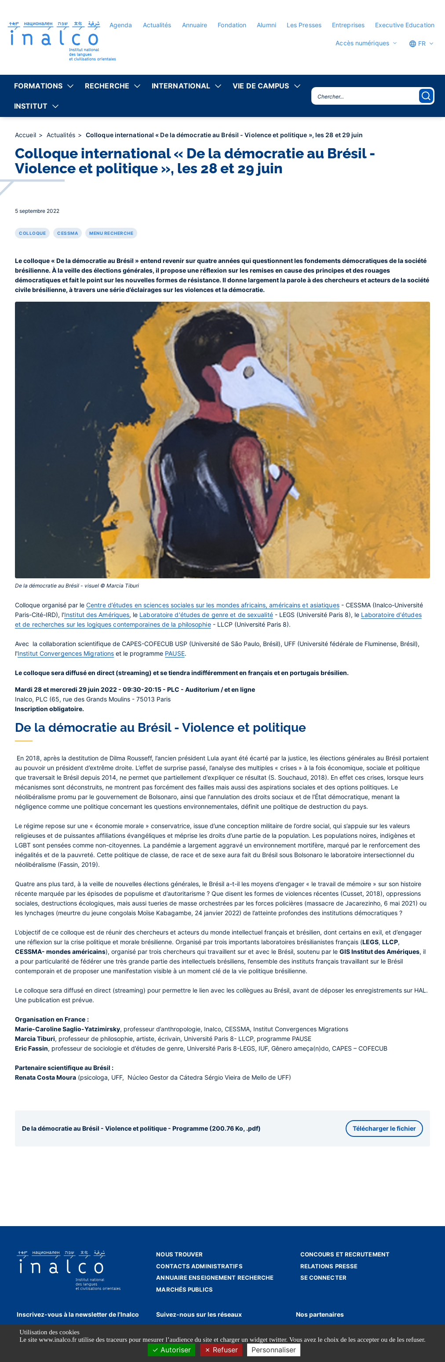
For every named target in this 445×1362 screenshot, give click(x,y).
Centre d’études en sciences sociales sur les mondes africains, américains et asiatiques (212, 605)
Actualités (157, 25)
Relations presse (329, 1266)
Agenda (120, 25)
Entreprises (348, 25)
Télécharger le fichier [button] (384, 1128)
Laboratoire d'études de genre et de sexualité (206, 614)
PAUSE (175, 653)
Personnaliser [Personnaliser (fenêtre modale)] (274, 1349)
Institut (30, 106)
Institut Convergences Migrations (66, 653)
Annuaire (195, 25)
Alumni (266, 25)
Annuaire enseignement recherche (215, 1277)
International (181, 85)
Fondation (232, 25)
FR (417, 43)
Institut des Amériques (96, 614)
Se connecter (323, 1277)
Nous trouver (179, 1254)
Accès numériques (362, 43)
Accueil (26, 135)
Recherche (107, 85)
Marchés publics (184, 1289)
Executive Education (404, 25)
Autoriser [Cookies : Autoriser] (171, 1349)
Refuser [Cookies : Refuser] (221, 1349)
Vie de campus (261, 85)
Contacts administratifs (199, 1266)
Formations (38, 85)
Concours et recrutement (345, 1254)
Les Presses (304, 25)
